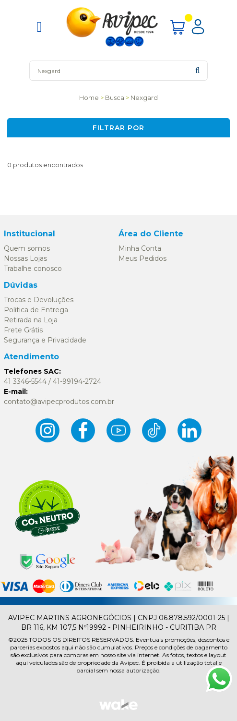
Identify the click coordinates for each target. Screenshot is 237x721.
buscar (197, 70)
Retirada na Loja (31, 320)
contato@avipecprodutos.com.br (59, 401)
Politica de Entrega (36, 310)
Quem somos (27, 248)
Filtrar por (118, 127)
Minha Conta (139, 248)
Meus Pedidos (142, 258)
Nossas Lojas (25, 258)
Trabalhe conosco (33, 268)
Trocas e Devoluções (38, 299)
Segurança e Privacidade (45, 340)
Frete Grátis (23, 330)
